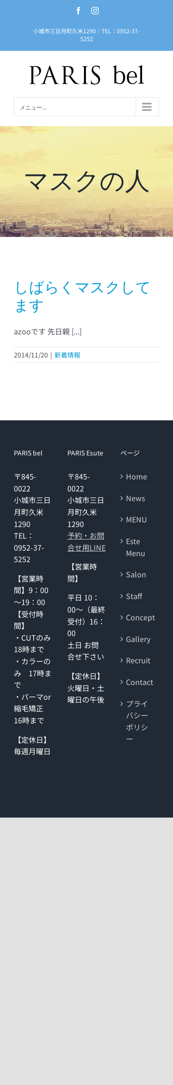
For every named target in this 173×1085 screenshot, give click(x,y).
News (135, 497)
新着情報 (67, 354)
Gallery (138, 638)
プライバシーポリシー (137, 721)
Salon (136, 574)
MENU (136, 519)
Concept (140, 617)
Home (136, 476)
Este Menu (135, 546)
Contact (139, 681)
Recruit (138, 660)
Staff (134, 595)
